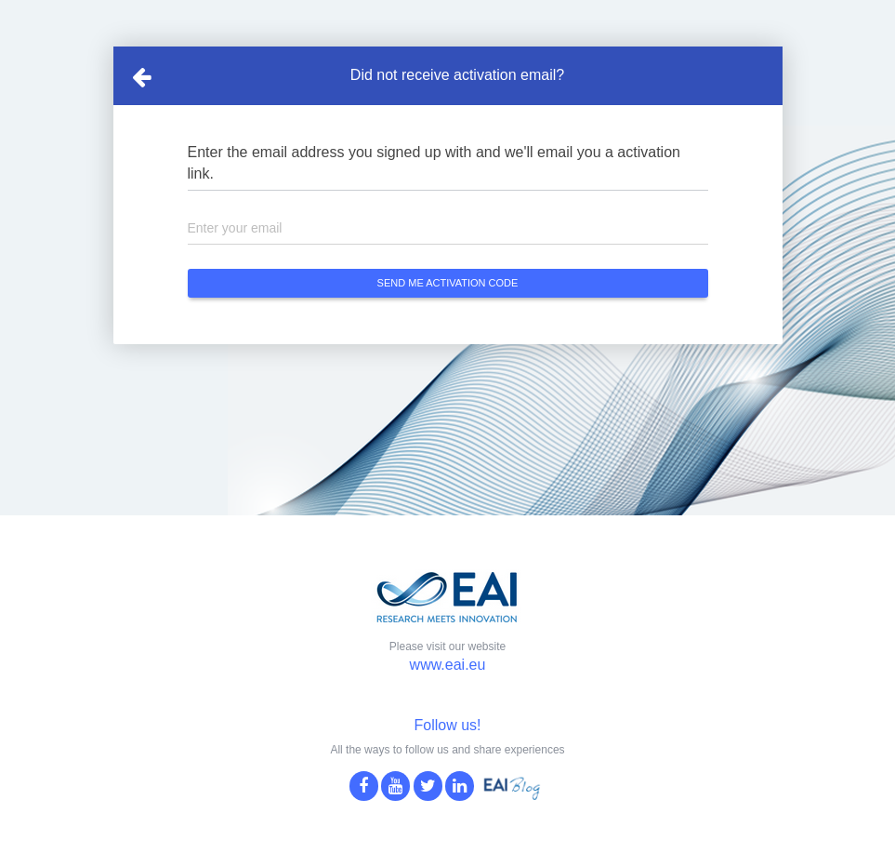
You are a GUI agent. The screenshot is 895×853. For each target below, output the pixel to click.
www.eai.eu (448, 665)
